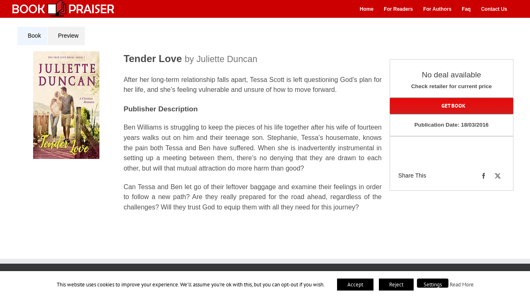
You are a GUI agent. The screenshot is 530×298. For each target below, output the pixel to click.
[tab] (32, 36)
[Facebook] (484, 176)
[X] (498, 176)
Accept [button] (355, 284)
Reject (396, 284)
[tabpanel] (202, 136)
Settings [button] (433, 284)
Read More (462, 284)
